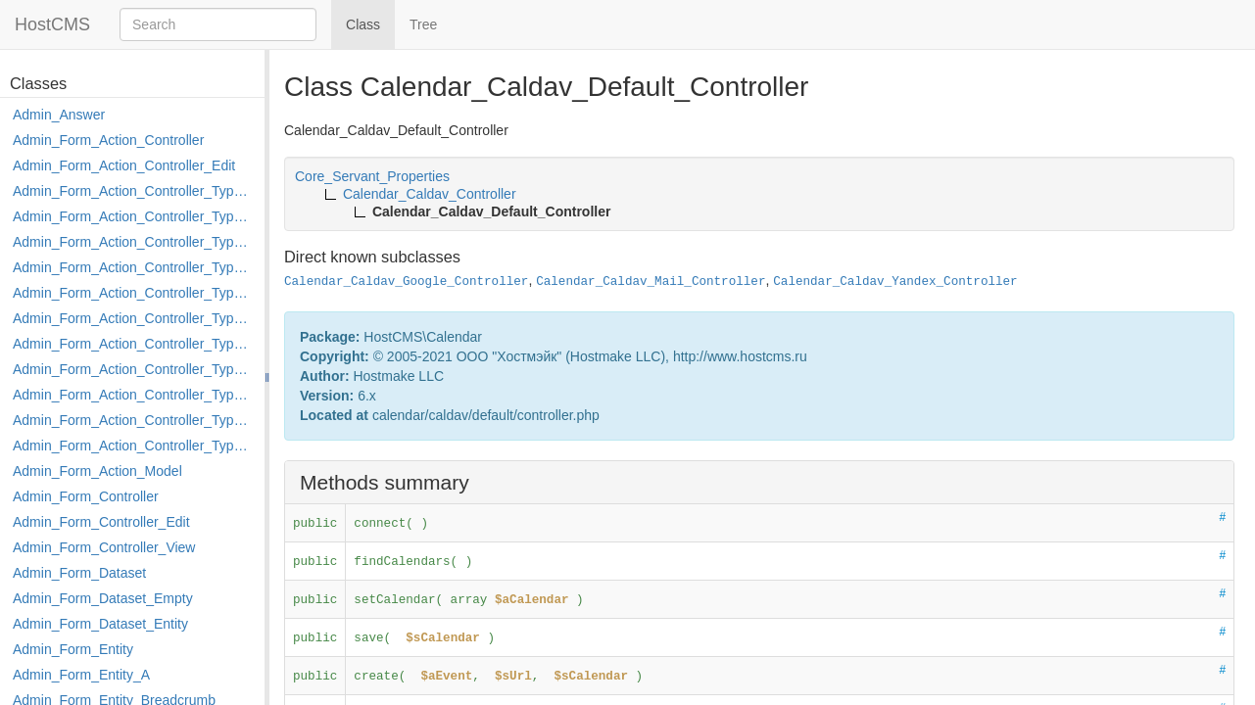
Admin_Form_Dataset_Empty (103, 598)
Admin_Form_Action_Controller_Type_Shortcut (134, 445)
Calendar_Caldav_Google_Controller (406, 282)
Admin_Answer (59, 114)
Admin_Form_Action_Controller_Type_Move (134, 369)
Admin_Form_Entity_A (81, 674)
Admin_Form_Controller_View (104, 547)
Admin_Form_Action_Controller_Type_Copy (134, 216)
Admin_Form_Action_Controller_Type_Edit (134, 267)
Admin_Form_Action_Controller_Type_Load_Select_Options (134, 318)
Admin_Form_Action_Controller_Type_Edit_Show (134, 293)
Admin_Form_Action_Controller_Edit (124, 165)
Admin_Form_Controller (86, 496)
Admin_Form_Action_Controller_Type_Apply (134, 191)
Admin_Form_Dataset (79, 573)
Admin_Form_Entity (73, 649)
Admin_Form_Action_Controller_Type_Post (134, 394)
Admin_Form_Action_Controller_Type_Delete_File (134, 242)
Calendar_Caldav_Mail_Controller (650, 282)
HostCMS (52, 24)
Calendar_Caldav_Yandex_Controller (895, 282)
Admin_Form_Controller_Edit (101, 522)
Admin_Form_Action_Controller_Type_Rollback (134, 420)
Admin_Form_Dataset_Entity (100, 624)
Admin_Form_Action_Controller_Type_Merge (134, 344)
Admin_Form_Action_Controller (108, 140)
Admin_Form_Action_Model (97, 471)
